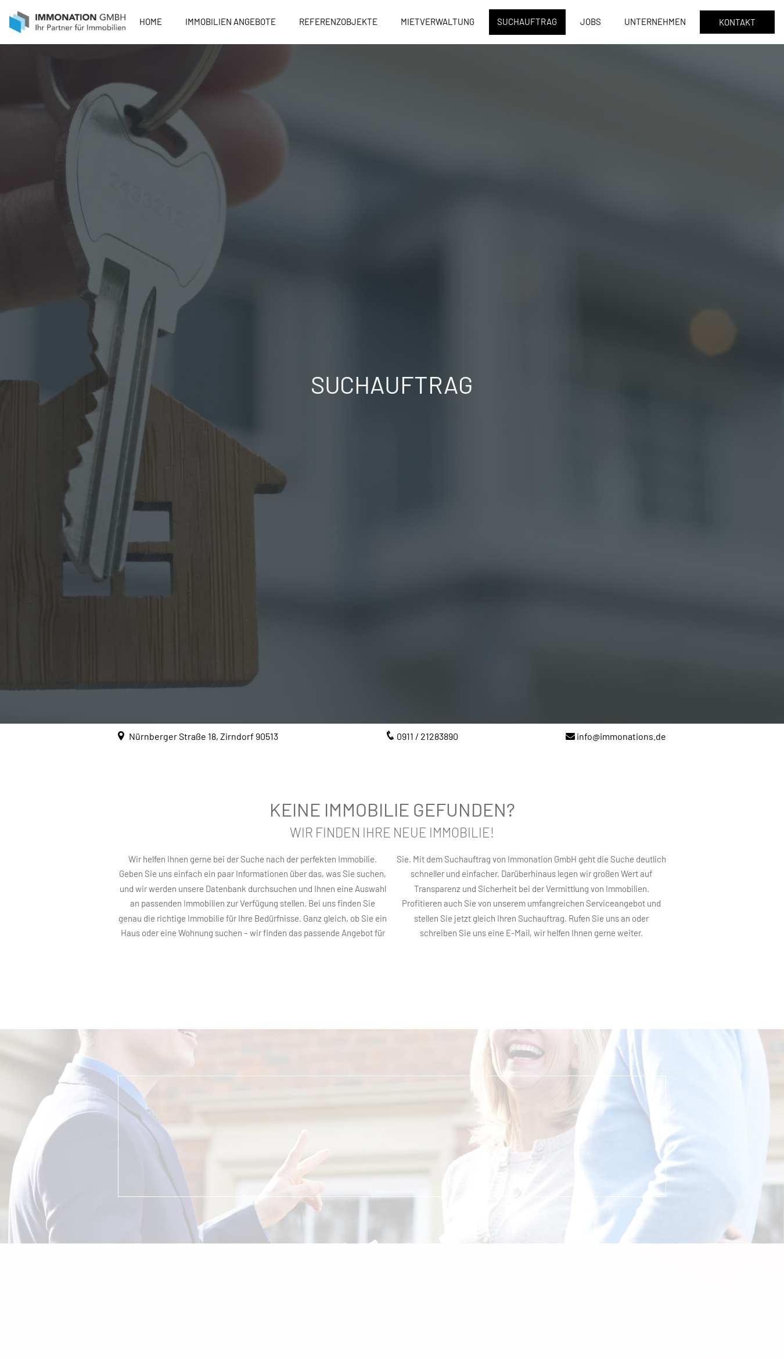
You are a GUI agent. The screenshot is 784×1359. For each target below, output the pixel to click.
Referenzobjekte (338, 21)
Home (150, 21)
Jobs (590, 21)
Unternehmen (655, 21)
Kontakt (737, 22)
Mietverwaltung (437, 21)
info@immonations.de (621, 736)
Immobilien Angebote (230, 21)
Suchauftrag (527, 21)
